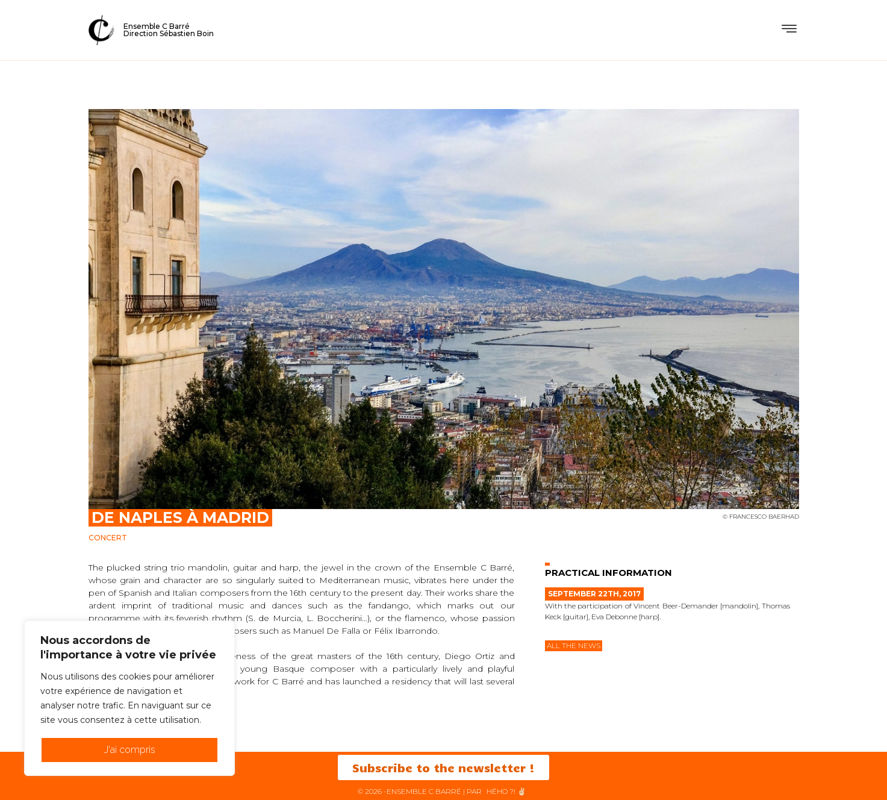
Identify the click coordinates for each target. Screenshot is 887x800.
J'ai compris (129, 749)
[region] (129, 698)
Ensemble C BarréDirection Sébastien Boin (168, 30)
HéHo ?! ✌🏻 (506, 791)
